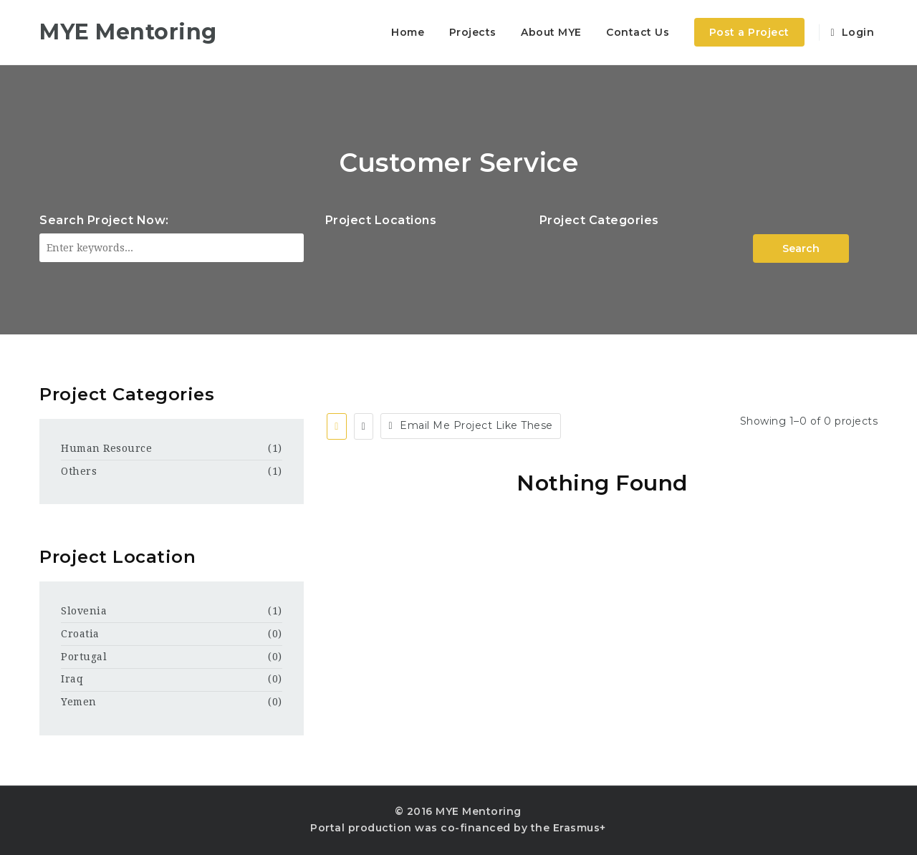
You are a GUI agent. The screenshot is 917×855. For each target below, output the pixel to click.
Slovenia (84, 611)
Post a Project (749, 32)
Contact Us (637, 32)
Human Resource (106, 448)
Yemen (79, 701)
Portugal (84, 656)
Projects (472, 32)
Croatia (80, 633)
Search (801, 248)
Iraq (72, 679)
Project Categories (599, 220)
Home (407, 32)
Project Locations (381, 220)
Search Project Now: (104, 220)
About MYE (551, 32)
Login (852, 32)
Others (79, 471)
